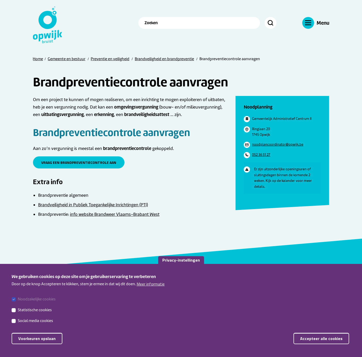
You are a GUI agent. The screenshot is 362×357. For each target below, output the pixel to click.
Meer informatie (151, 289)
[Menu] (315, 22)
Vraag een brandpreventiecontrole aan (78, 162)
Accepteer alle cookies (321, 344)
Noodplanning (258, 107)
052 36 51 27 (261, 155)
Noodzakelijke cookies (37, 304)
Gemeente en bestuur (66, 58)
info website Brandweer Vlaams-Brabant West (114, 214)
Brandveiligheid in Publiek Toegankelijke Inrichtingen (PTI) (93, 205)
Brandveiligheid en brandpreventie (164, 58)
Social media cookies (35, 326)
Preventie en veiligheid (110, 58)
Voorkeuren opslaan (37, 344)
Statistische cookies (35, 315)
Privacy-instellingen (181, 265)
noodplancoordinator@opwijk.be (277, 144)
